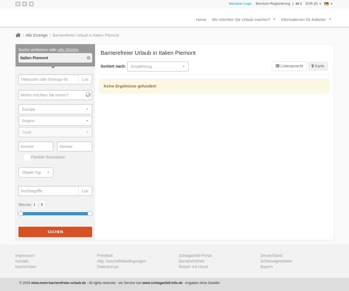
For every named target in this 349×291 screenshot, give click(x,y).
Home (201, 19)
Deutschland (271, 255)
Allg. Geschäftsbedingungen (121, 261)
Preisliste (105, 255)
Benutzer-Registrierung (273, 4)
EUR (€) (313, 4)
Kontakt (22, 261)
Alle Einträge (37, 35)
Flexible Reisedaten (45, 157)
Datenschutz (108, 266)
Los (85, 79)
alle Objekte (68, 50)
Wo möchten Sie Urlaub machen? (245, 21)
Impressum (25, 255)
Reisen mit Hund (193, 266)
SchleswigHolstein (276, 261)
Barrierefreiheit (192, 261)
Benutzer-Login (240, 4)
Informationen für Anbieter (307, 21)
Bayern (266, 266)
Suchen (55, 231)
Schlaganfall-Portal (195, 255)
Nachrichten (25, 266)
